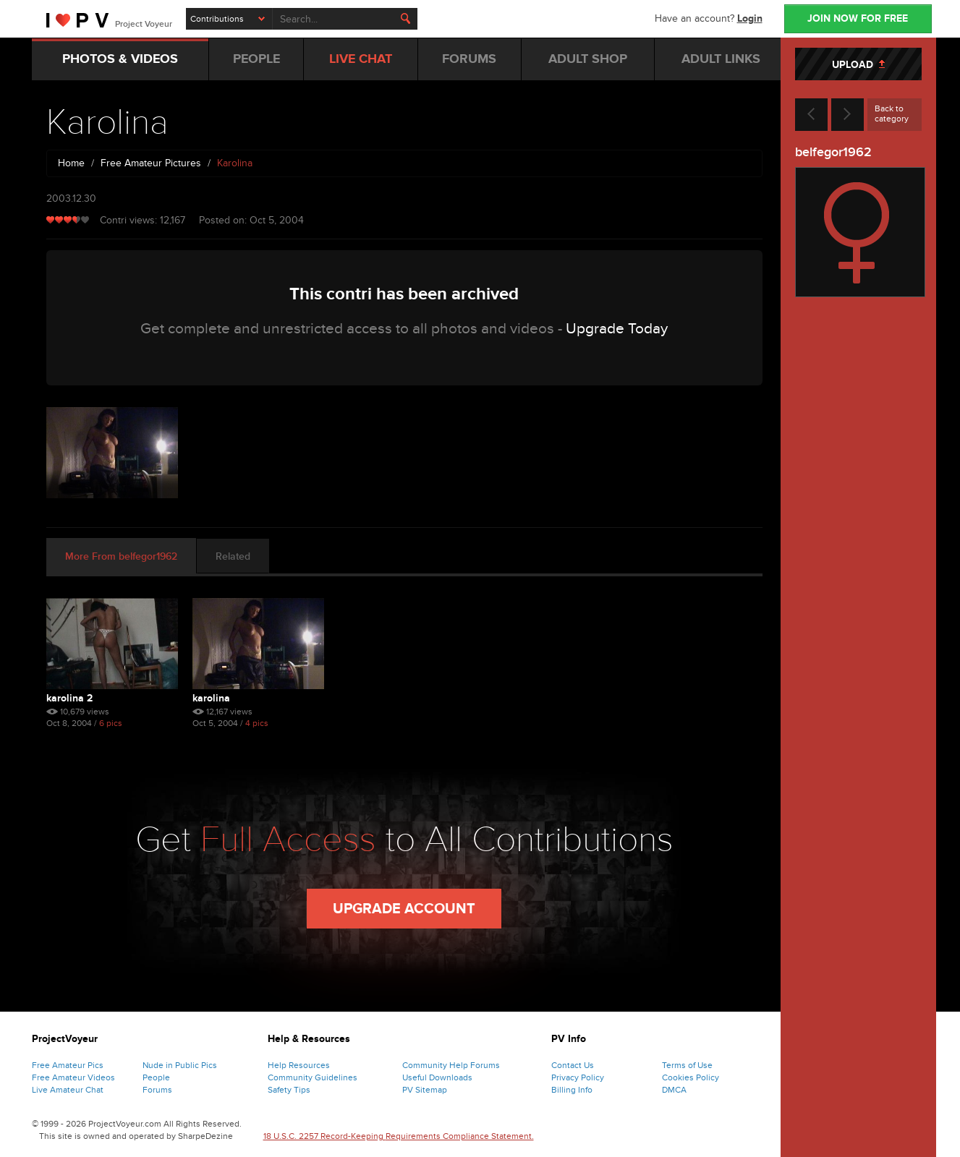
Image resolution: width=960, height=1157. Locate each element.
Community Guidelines (312, 1077)
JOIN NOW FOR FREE (857, 18)
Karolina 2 (69, 698)
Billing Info (571, 1090)
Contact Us (572, 1065)
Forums (157, 1090)
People (156, 1077)
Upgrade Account (404, 909)
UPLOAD (858, 65)
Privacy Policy (577, 1077)
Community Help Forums (451, 1065)
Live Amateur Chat (67, 1090)
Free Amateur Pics (67, 1065)
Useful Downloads (437, 1077)
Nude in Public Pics (180, 1065)
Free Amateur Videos (73, 1077)
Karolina (211, 698)
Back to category (892, 113)
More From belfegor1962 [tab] (121, 556)
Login (750, 18)
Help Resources (299, 1065)
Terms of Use (687, 1065)
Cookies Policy (690, 1077)
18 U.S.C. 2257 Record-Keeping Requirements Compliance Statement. (398, 1136)
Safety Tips (289, 1090)
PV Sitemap (424, 1090)
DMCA (674, 1090)
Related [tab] (233, 556)
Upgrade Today (617, 329)
